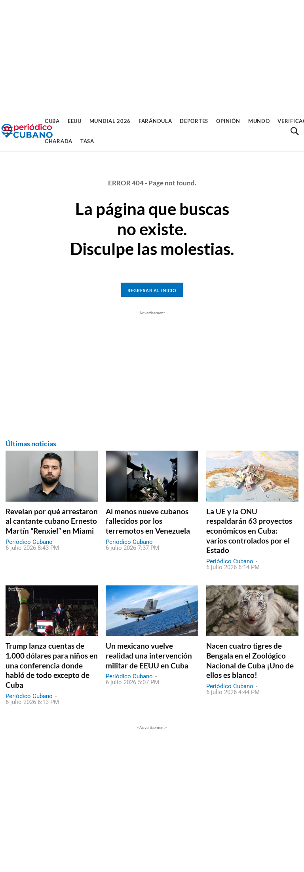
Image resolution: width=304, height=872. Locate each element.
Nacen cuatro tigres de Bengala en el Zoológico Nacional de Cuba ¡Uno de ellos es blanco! (250, 660)
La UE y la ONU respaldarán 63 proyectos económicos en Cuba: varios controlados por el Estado (249, 531)
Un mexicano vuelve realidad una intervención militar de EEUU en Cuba (149, 655)
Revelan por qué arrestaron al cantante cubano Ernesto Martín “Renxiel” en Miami (52, 521)
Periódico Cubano (29, 541)
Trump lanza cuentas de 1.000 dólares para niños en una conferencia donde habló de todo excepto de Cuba (52, 665)
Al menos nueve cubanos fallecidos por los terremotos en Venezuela (148, 521)
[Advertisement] (152, 55)
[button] (294, 131)
